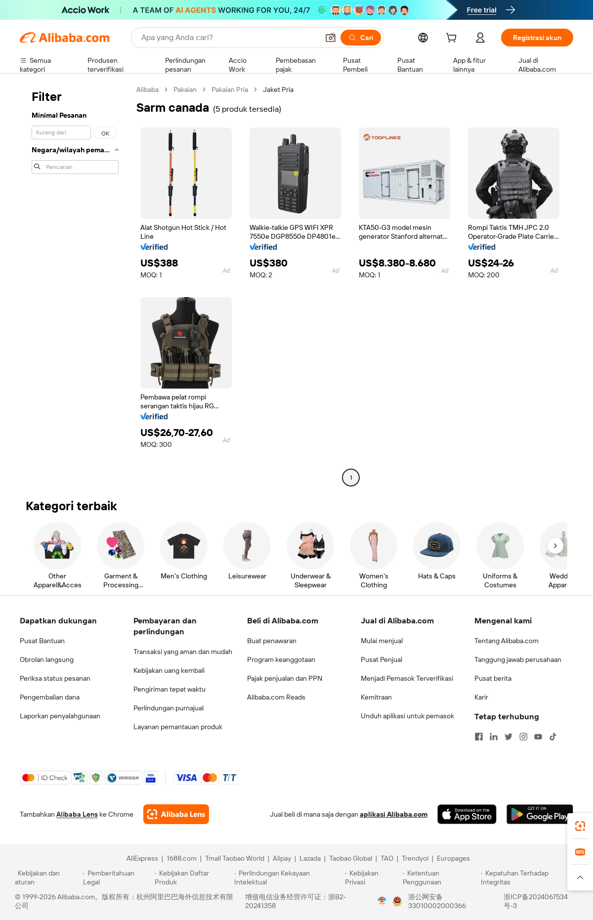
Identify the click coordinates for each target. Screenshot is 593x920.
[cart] (453, 39)
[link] (580, 826)
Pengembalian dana (50, 697)
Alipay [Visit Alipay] (282, 858)
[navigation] (75, 284)
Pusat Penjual (381, 659)
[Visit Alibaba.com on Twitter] (508, 736)
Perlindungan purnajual (168, 708)
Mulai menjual (382, 641)
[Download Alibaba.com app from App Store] (467, 814)
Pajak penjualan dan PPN (284, 678)
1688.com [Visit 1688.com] (182, 858)
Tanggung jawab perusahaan (517, 659)
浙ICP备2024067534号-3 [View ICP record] (536, 901)
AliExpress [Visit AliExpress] (142, 858)
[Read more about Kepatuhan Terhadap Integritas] (529, 877)
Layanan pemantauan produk (177, 727)
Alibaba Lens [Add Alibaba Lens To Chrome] (77, 814)
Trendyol (415, 858)
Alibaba (147, 89)
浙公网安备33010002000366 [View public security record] (437, 901)
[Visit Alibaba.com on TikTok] (553, 736)
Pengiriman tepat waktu (169, 689)
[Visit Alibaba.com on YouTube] (538, 736)
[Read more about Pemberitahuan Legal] (117, 877)
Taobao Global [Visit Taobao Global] (350, 858)
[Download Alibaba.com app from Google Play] (540, 814)
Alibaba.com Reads (276, 697)
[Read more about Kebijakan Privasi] (372, 877)
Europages (453, 858)
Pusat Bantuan (42, 641)
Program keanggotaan (281, 659)
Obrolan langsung (47, 659)
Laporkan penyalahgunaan (60, 716)
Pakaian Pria (230, 89)
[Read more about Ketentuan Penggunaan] (440, 877)
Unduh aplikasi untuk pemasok (407, 716)
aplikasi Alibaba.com (393, 814)
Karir (481, 697)
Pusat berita (492, 678)
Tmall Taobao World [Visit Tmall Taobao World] (234, 858)
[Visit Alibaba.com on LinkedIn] (493, 736)
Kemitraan (376, 697)
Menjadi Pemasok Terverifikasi (407, 678)
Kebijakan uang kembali (169, 670)
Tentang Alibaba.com (506, 641)
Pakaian (185, 89)
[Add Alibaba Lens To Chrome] (176, 814)
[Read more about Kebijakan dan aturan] (47, 877)
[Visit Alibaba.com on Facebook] (478, 736)
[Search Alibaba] (229, 37)
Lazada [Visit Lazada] (310, 858)
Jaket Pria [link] (278, 89)
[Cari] (360, 37)
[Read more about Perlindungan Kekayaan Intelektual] (288, 877)
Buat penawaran (271, 641)
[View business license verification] (382, 901)
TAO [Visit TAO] (387, 858)
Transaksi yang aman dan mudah (182, 652)
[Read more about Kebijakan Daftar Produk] (193, 877)
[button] (331, 38)
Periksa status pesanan (55, 678)
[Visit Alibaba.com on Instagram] (523, 736)
